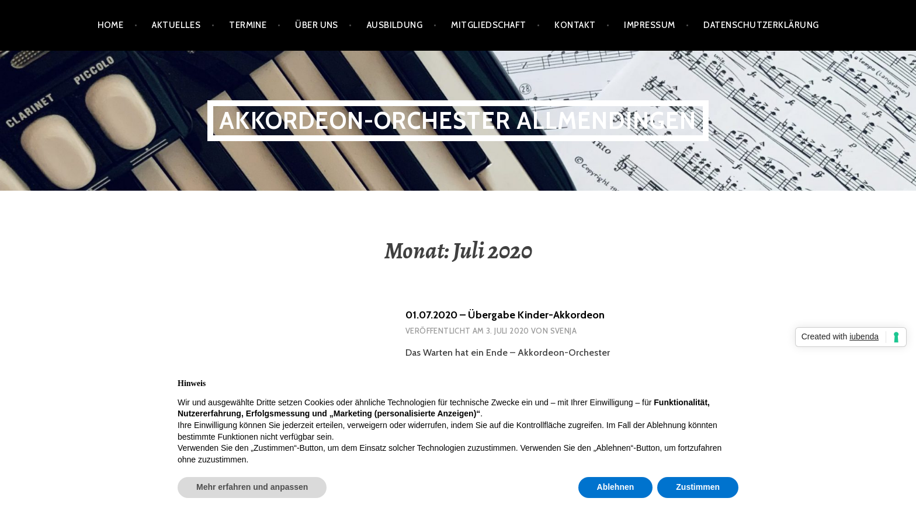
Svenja (563, 330)
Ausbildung (395, 25)
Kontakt (574, 25)
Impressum (649, 25)
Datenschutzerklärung (760, 25)
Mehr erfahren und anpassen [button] (252, 487)
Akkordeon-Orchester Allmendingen (457, 120)
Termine (247, 25)
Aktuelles (176, 25)
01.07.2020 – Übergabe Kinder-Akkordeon (505, 314)
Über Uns (316, 25)
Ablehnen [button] (615, 487)
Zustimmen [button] (698, 487)
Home (111, 25)
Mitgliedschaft (488, 25)
